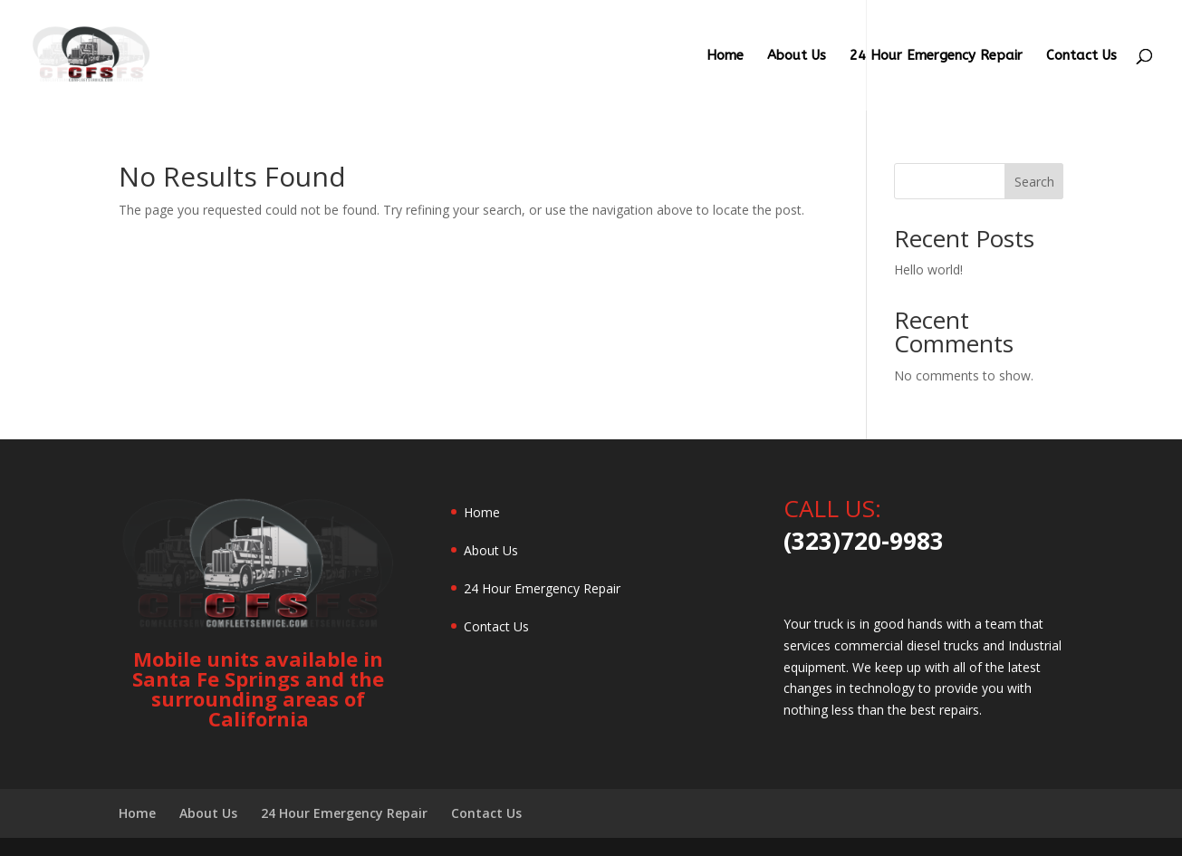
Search (1034, 181)
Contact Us (1081, 56)
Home (725, 56)
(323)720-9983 (863, 540)
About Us (796, 56)
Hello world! (928, 269)
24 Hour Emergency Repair (936, 56)
